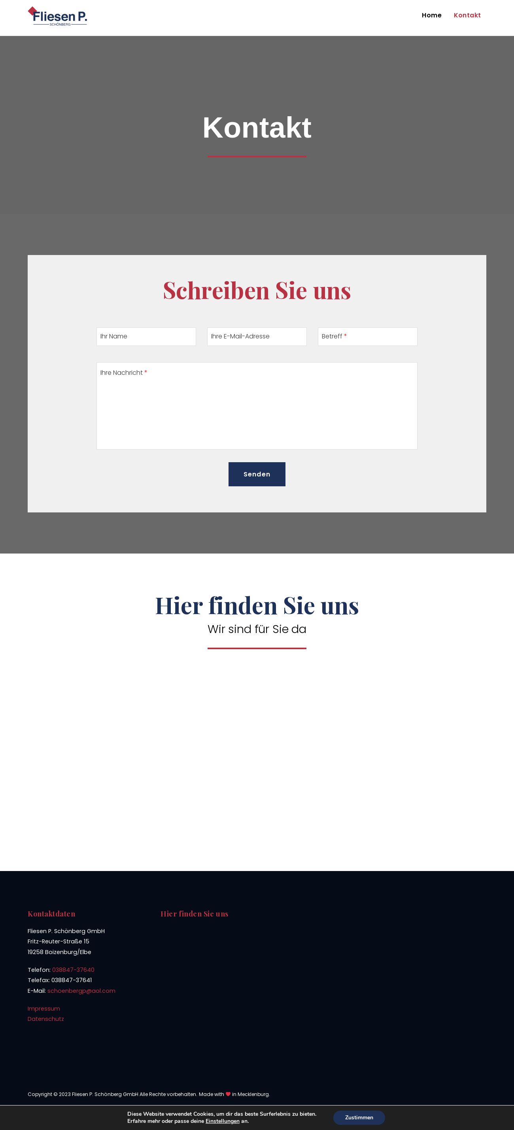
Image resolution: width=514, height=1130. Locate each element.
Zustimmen (359, 1117)
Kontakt (467, 15)
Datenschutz (46, 1019)
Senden (257, 474)
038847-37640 (73, 970)
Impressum (44, 1009)
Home (432, 15)
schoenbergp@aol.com (81, 991)
